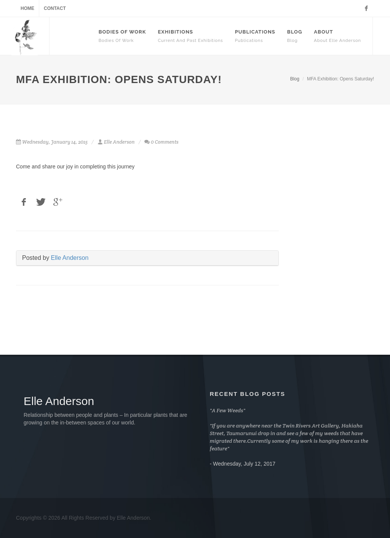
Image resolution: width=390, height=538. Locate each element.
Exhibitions (190, 36)
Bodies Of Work (122, 36)
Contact (55, 8)
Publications (255, 36)
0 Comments (165, 142)
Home (27, 8)
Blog (294, 36)
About (337, 36)
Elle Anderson (70, 258)
